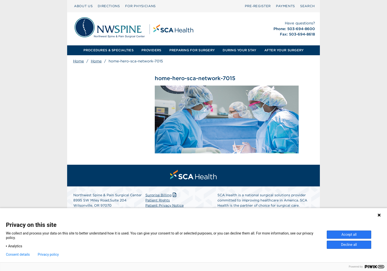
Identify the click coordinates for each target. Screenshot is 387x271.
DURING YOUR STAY (239, 50)
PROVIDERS (151, 50)
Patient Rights (157, 200)
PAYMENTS (285, 6)
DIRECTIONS (109, 6)
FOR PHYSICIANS (140, 6)
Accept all (349, 234)
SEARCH (307, 6)
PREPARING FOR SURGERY (192, 50)
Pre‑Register (258, 6)
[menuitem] (83, 6)
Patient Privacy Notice (164, 205)
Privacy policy (48, 254)
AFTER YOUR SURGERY (284, 50)
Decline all (349, 245)
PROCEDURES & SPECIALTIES (108, 50)
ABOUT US (83, 6)
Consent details (18, 254)
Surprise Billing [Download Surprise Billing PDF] (161, 195)
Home (78, 61)
